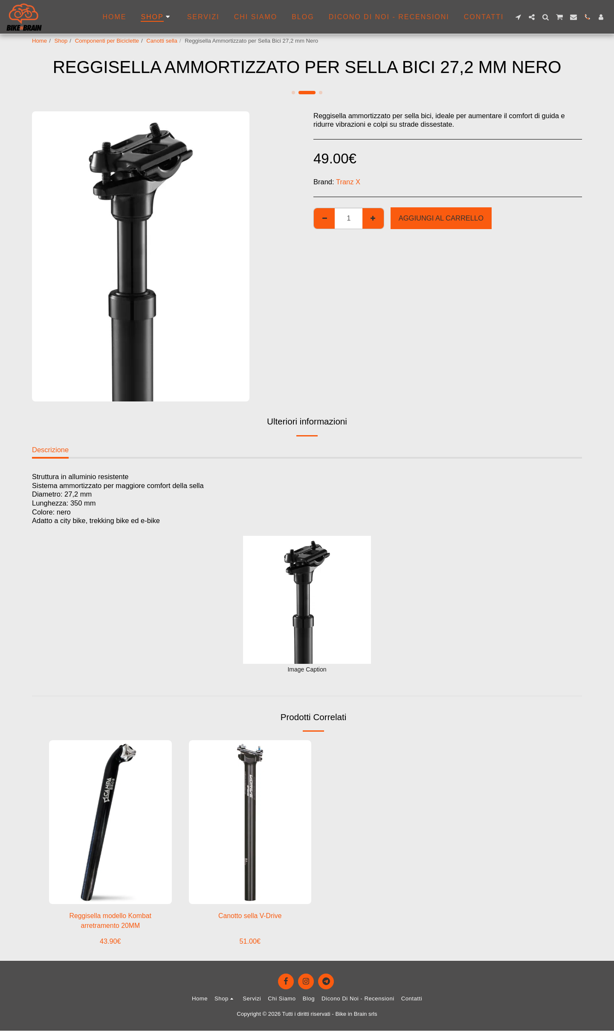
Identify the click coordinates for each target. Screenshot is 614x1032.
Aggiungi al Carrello (441, 218)
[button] (518, 17)
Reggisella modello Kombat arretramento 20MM (110, 921)
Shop (61, 41)
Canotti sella (161, 41)
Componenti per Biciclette (107, 41)
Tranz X (348, 182)
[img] (110, 822)
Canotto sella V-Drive (250, 916)
